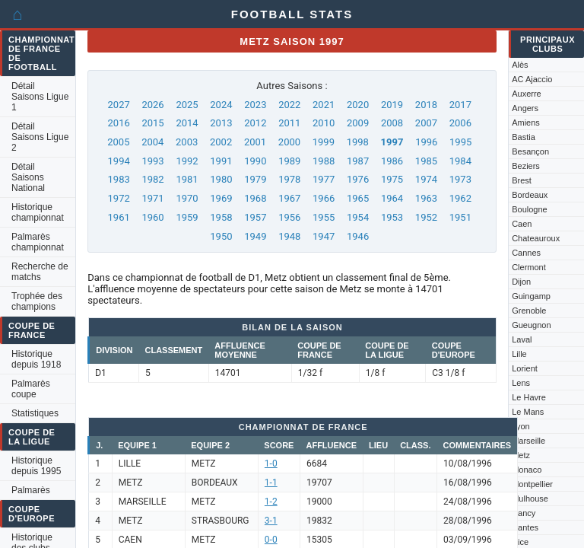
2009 (358, 123)
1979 (255, 179)
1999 (324, 142)
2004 (152, 142)
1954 (358, 217)
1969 (221, 198)
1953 (392, 217)
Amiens (526, 122)
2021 (324, 104)
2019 (392, 104)
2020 (358, 104)
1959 (187, 217)
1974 (426, 179)
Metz (521, 455)
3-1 (271, 520)
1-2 (271, 501)
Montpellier (532, 484)
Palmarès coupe (30, 389)
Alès (520, 64)
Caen (522, 223)
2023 (255, 104)
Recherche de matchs (39, 271)
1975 (392, 179)
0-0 (271, 539)
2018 (426, 104)
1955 (324, 217)
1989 (289, 161)
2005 (118, 142)
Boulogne (530, 209)
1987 (358, 161)
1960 (152, 217)
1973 (460, 179)
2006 (460, 123)
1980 (221, 179)
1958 (221, 217)
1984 (460, 161)
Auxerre (526, 93)
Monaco (526, 469)
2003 (187, 142)
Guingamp (531, 296)
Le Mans (528, 411)
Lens (521, 382)
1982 (152, 179)
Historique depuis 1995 (36, 465)
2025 (187, 104)
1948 (289, 236)
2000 (289, 142)
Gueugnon (531, 325)
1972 (119, 198)
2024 (221, 104)
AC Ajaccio (532, 79)
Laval (522, 339)
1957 (255, 217)
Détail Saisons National (28, 177)
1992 (187, 161)
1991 (221, 161)
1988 (324, 161)
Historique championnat (37, 212)
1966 (324, 198)
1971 (152, 198)
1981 (187, 179)
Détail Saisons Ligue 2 (39, 137)
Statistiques (35, 413)
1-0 (271, 463)
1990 (255, 161)
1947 (324, 236)
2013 (221, 123)
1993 (152, 161)
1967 (289, 198)
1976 (358, 179)
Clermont (529, 267)
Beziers (526, 165)
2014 (187, 123)
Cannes (526, 252)
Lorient (525, 368)
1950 (221, 236)
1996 (426, 142)
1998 (358, 142)
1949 (255, 236)
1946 (358, 236)
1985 (426, 161)
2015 (152, 123)
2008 (392, 123)
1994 (119, 161)
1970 (187, 198)
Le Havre (529, 397)
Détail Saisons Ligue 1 (39, 97)
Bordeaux (530, 194)
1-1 (271, 482)
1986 (392, 161)
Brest (522, 180)
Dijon (521, 281)
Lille (519, 353)
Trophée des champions (36, 301)
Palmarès (30, 490)
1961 (119, 217)
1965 (358, 198)
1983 (119, 179)
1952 (426, 217)
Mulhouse (530, 498)
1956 (289, 217)
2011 (289, 123)
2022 (289, 104)
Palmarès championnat (37, 242)
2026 (152, 104)
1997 (392, 142)
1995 (460, 142)
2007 (426, 123)
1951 (460, 217)
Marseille (528, 440)
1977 (324, 179)
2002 (221, 142)
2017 (460, 104)
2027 (119, 104)
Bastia (523, 137)
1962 (460, 198)
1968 (255, 198)
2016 (119, 123)
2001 (255, 142)
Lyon (520, 426)
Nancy (523, 513)
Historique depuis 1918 (36, 359)
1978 (289, 179)
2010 (324, 123)
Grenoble (529, 310)
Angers (525, 108)
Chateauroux (536, 238)
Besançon (530, 151)
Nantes (525, 527)
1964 (392, 198)
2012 (255, 123)
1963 (426, 198)
